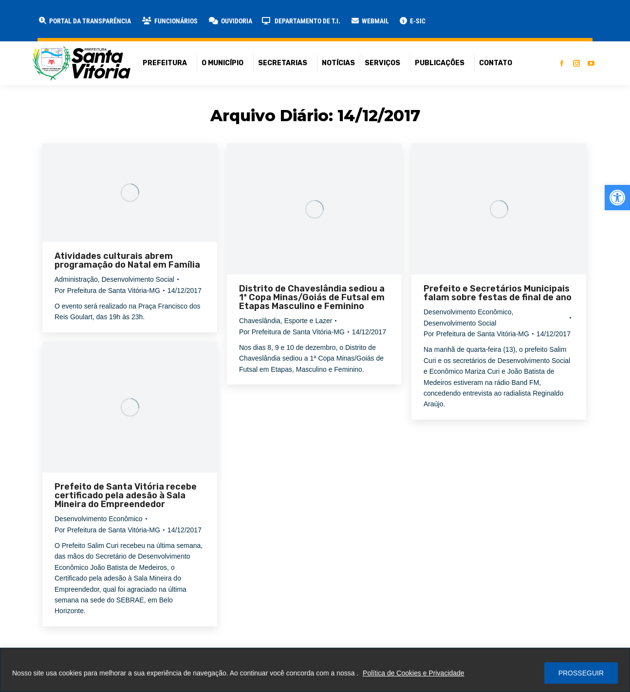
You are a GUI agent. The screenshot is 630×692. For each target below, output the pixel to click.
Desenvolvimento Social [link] (137, 279)
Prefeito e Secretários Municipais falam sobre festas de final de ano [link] (498, 293)
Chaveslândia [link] (259, 321)
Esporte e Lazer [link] (308, 321)
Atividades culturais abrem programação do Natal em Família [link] (127, 260)
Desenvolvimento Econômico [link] (468, 312)
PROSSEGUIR (581, 673)
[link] (617, 197)
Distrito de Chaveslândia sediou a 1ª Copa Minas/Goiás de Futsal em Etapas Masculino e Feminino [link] (312, 297)
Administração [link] (76, 279)
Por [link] (107, 290)
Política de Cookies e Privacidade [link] (413, 673)
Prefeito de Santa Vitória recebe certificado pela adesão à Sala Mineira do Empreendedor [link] (126, 495)
